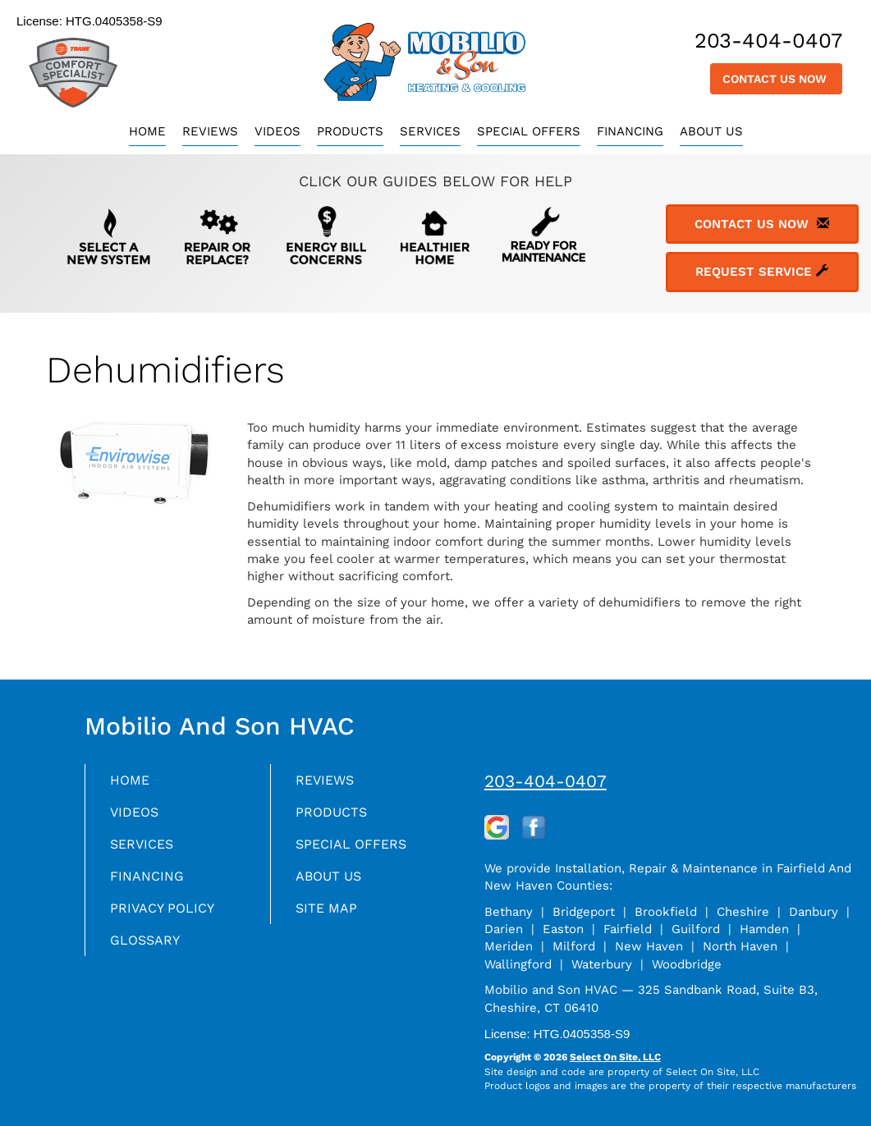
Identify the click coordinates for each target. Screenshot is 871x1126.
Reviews (210, 131)
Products (350, 131)
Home (147, 131)
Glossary (149, 949)
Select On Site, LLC (615, 1057)
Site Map (330, 915)
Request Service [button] (761, 271)
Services (430, 131)
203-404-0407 (545, 781)
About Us (711, 131)
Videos (277, 131)
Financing (630, 131)
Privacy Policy (167, 915)
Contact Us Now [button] (776, 78)
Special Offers (528, 131)
